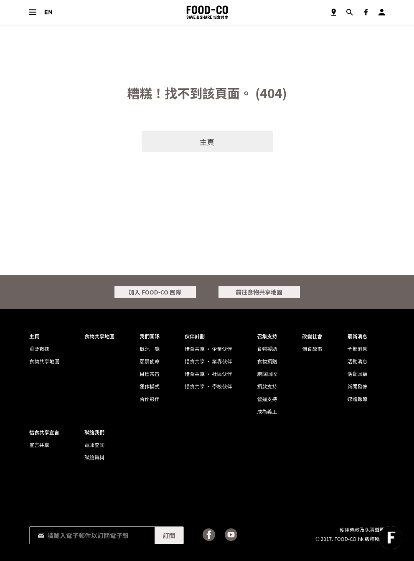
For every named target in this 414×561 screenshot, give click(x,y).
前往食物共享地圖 (259, 292)
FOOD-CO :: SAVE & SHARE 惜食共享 (207, 12)
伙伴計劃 (195, 336)
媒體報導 (357, 398)
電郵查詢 (94, 444)
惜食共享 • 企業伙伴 (208, 348)
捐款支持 (267, 386)
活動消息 (357, 361)
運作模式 (150, 386)
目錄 (32, 12)
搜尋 (349, 12)
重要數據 (39, 348)
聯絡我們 (94, 432)
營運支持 (267, 398)
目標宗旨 (150, 373)
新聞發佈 (357, 386)
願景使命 (150, 361)
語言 (48, 12)
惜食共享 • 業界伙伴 (208, 361)
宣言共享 (39, 444)
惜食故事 (312, 348)
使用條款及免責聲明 (362, 529)
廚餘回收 (267, 373)
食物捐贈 (267, 361)
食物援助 (267, 348)
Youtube (231, 534)
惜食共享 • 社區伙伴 (208, 373)
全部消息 (357, 348)
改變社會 (312, 336)
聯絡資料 (94, 457)
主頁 (207, 141)
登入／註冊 (381, 12)
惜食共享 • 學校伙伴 (208, 386)
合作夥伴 (150, 398)
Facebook (365, 12)
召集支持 (267, 336)
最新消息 (357, 336)
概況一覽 (150, 348)
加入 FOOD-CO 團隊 (155, 292)
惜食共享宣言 (44, 432)
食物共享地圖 (333, 12)
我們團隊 (150, 336)
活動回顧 (357, 373)
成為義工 (267, 411)
